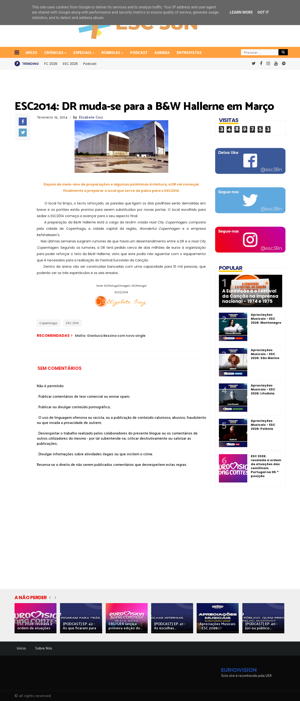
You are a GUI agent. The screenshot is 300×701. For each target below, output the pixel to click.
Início (21, 648)
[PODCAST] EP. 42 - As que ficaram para (79, 626)
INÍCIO (31, 53)
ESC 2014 (72, 323)
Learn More (241, 12)
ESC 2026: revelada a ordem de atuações (34, 626)
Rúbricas (111, 53)
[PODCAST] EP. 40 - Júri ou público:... (261, 626)
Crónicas (54, 53)
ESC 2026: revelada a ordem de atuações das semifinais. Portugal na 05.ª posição (266, 466)
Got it (263, 12)
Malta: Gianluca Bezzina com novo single (110, 335)
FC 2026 (50, 63)
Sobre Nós (43, 648)
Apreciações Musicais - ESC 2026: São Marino (265, 354)
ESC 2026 (70, 63)
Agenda (162, 53)
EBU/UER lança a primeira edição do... (125, 626)
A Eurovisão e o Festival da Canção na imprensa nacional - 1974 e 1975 (250, 296)
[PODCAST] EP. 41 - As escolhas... (169, 626)
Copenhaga (48, 323)
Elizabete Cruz (91, 117)
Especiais (82, 53)
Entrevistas (189, 53)
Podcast (138, 53)
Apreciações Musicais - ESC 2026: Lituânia (263, 389)
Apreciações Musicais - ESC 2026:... (217, 626)
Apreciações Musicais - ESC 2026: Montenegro (266, 319)
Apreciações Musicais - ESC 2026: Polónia (263, 425)
